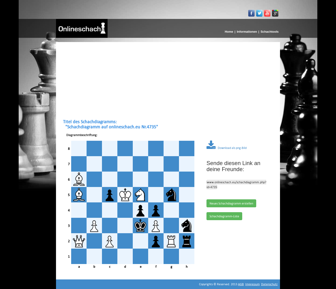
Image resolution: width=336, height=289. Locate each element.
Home (229, 31)
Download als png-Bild (226, 148)
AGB (241, 284)
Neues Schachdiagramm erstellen (231, 203)
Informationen (247, 31)
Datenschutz (269, 284)
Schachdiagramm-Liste (224, 216)
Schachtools (270, 31)
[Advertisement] (168, 80)
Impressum (252, 284)
